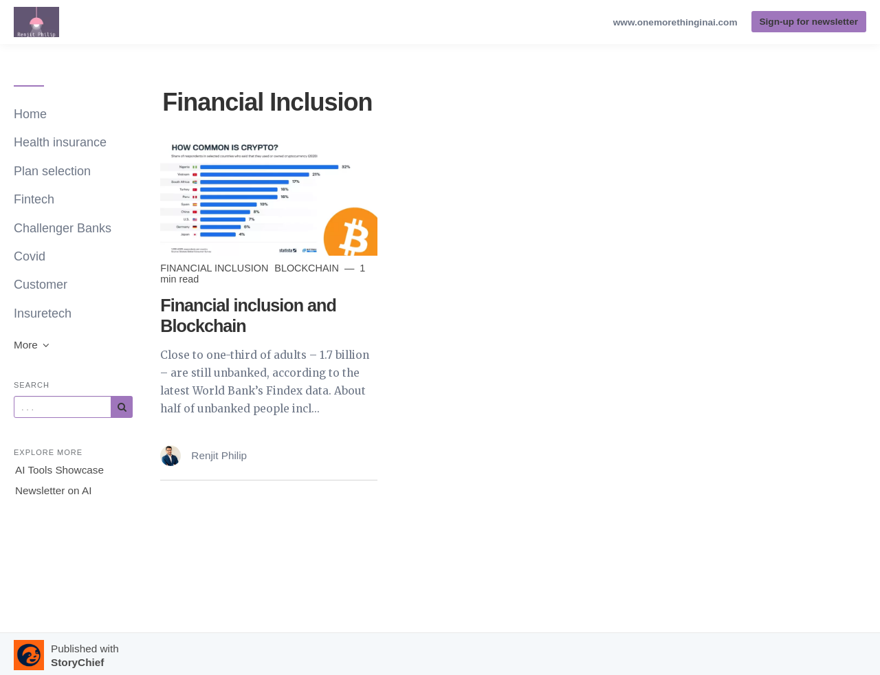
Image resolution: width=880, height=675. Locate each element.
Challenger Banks (62, 228)
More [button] (32, 345)
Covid (29, 256)
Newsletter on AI (53, 490)
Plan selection (52, 171)
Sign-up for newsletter (809, 21)
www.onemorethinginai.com (675, 22)
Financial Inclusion (215, 268)
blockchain (308, 268)
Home (30, 114)
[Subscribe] (122, 407)
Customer (40, 284)
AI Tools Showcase (59, 470)
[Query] (62, 407)
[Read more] (268, 196)
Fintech (34, 199)
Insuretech (43, 313)
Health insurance (60, 142)
